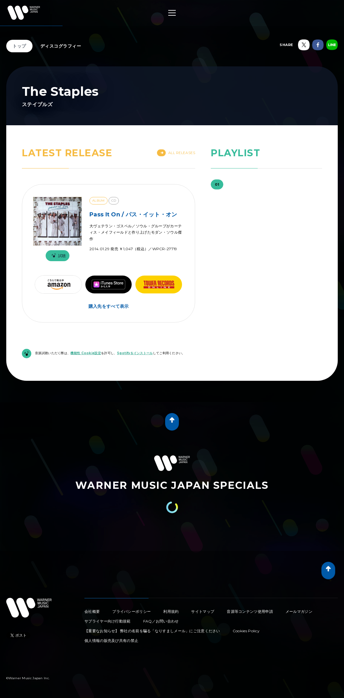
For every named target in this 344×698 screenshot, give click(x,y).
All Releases (176, 153)
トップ (19, 46)
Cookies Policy (246, 630)
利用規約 (171, 611)
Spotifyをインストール (135, 353)
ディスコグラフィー (60, 46)
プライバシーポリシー (131, 611)
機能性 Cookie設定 (85, 353)
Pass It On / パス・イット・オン (133, 214)
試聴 (57, 255)
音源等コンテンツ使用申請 (250, 611)
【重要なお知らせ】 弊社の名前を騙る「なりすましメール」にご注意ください (152, 630)
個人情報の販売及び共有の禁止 (111, 640)
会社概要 (92, 611)
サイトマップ (202, 611)
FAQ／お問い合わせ (161, 621)
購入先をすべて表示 (109, 306)
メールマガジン (299, 611)
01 (217, 184)
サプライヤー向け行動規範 (107, 621)
